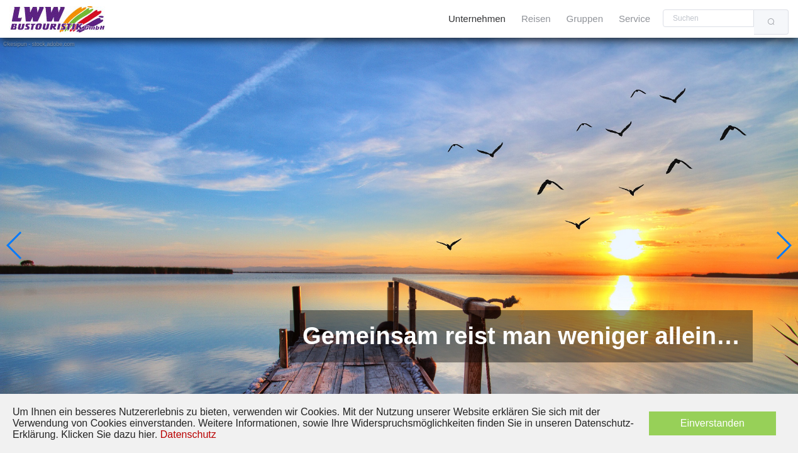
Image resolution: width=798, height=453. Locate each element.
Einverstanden (712, 423)
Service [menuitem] (634, 18)
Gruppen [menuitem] (585, 18)
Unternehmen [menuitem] (477, 18)
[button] (14, 245)
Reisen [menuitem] (536, 18)
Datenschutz (188, 434)
